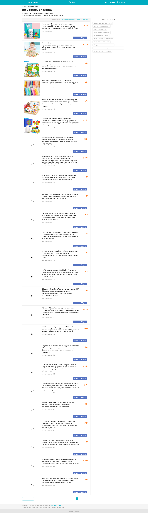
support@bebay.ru (56, 505)
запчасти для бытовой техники (103, 23)
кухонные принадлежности (101, 26)
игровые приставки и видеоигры (103, 38)
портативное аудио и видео (101, 32)
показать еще (28, 499)
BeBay (72, 2)
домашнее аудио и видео (101, 35)
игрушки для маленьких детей (102, 51)
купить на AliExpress (80, 38)
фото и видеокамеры (100, 29)
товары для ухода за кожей (101, 41)
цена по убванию (82, 20)
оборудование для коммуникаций (103, 45)
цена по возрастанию (69, 20)
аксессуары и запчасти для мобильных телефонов (108, 48)
